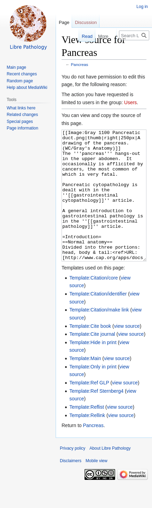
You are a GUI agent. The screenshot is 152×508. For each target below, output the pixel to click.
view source (127, 352)
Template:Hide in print (92, 368)
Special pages (20, 121)
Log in (142, 6)
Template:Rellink (87, 441)
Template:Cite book (90, 352)
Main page (16, 67)
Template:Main (85, 384)
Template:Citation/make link (99, 336)
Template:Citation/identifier (98, 320)
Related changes (22, 114)
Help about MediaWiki (27, 87)
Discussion (86, 22)
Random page (20, 80)
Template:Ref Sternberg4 (96, 417)
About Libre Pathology (109, 474)
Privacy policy (72, 474)
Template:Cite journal (92, 360)
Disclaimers (70, 486)
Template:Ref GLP (89, 408)
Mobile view (96, 486)
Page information (22, 128)
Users (130, 102)
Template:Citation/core (93, 304)
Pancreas (79, 64)
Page (64, 22)
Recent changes (22, 74)
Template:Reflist (86, 433)
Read (83, 36)
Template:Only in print (92, 392)
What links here (21, 108)
